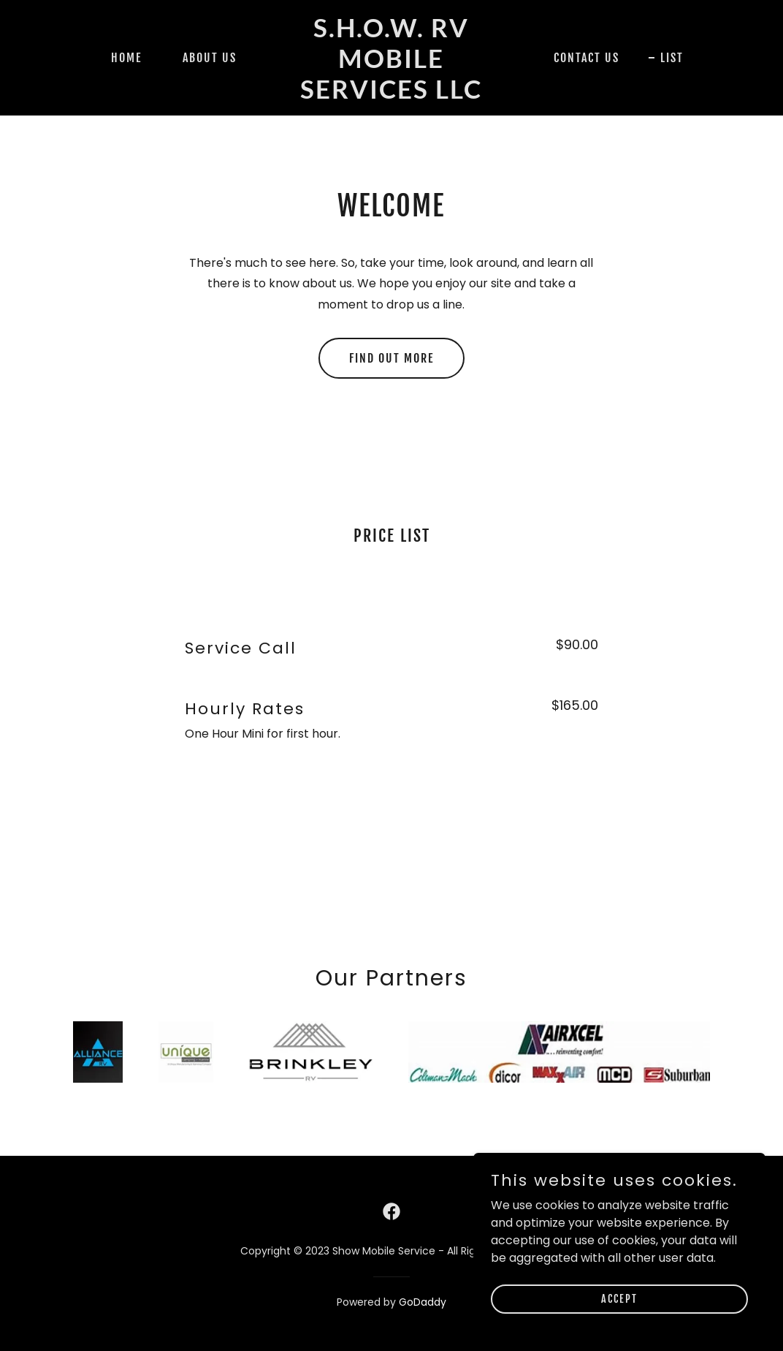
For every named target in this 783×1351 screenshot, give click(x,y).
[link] (391, 94)
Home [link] (126, 57)
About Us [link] (210, 57)
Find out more (391, 358)
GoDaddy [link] (422, 1302)
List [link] (672, 57)
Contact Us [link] (586, 57)
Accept (619, 1299)
